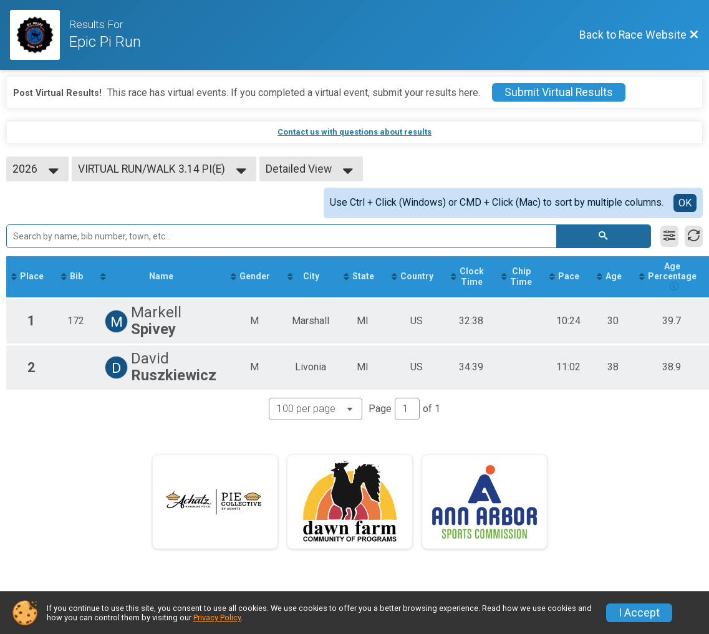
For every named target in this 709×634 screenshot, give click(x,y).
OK (685, 203)
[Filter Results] (669, 236)
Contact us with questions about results (354, 132)
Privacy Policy (217, 617)
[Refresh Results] (694, 236)
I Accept (639, 613)
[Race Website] (39, 35)
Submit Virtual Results (558, 92)
